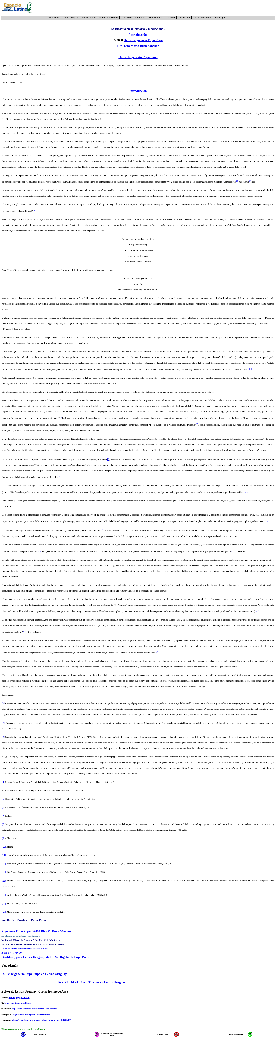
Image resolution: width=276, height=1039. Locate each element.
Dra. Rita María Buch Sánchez (138, 46)
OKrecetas (170, 17)
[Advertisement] (155, 8)
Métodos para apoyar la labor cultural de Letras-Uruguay (23, 1029)
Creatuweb (126, 17)
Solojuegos (112, 17)
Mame (101, 17)
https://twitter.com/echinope (18, 1003)
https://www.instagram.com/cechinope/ (32, 1014)
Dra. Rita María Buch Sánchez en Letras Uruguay (92, 982)
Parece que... (220, 17)
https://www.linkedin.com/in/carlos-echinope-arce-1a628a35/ (41, 1020)
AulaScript (139, 17)
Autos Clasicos (88, 17)
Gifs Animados (155, 17)
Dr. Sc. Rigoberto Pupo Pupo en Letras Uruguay (34, 974)
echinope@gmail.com (19, 997)
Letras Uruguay (70, 17)
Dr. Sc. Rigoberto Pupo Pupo (143, 40)
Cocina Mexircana (202, 17)
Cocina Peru (184, 17)
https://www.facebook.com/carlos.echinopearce (34, 1008)
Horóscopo (54, 17)
